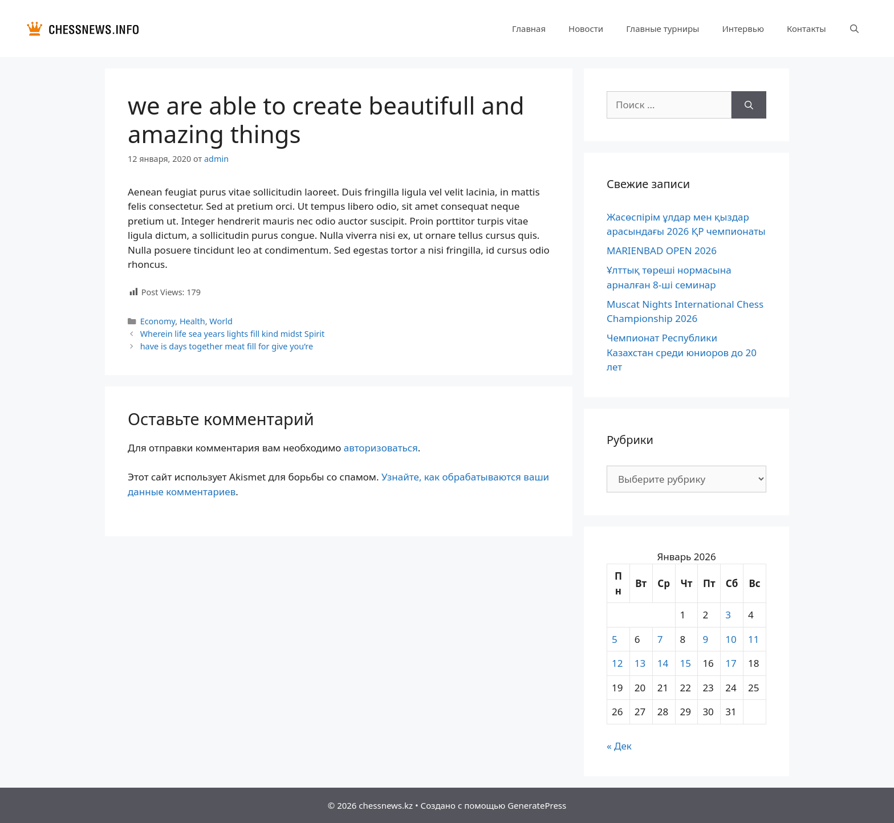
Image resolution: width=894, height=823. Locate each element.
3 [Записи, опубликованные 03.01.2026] (728, 614)
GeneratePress (536, 805)
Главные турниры (662, 28)
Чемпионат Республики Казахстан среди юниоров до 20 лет (682, 352)
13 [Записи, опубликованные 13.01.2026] (640, 663)
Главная (529, 28)
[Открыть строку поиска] (854, 28)
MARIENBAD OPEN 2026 (662, 250)
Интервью (742, 28)
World (220, 321)
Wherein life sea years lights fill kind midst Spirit (232, 333)
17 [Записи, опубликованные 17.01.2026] (730, 663)
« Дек (619, 745)
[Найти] (749, 105)
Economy (158, 321)
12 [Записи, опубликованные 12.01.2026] (617, 663)
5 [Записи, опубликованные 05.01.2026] (614, 639)
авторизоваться (381, 447)
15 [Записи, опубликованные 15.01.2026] (685, 663)
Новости (585, 28)
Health (192, 321)
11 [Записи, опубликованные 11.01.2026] (753, 639)
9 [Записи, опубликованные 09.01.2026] (705, 639)
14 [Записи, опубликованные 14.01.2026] (662, 663)
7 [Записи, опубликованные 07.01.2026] (660, 639)
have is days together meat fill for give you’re (226, 346)
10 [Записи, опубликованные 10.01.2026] (730, 639)
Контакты (806, 28)
